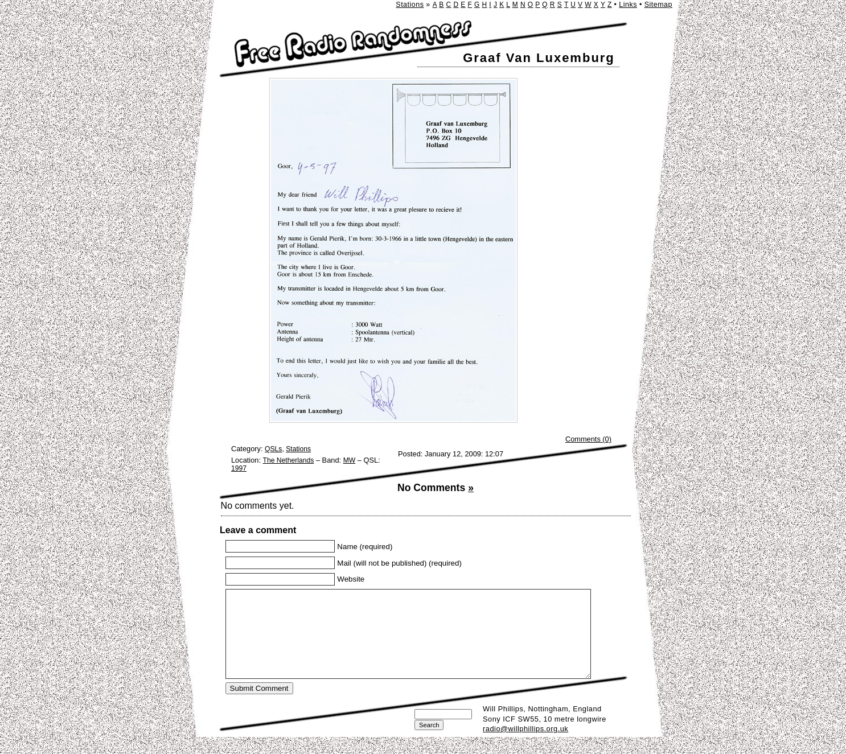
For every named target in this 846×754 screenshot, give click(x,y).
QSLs (273, 449)
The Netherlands (288, 460)
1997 (239, 468)
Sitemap (658, 5)
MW (349, 460)
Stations (410, 5)
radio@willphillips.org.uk (525, 745)
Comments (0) (588, 439)
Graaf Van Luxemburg (539, 58)
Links (628, 5)
